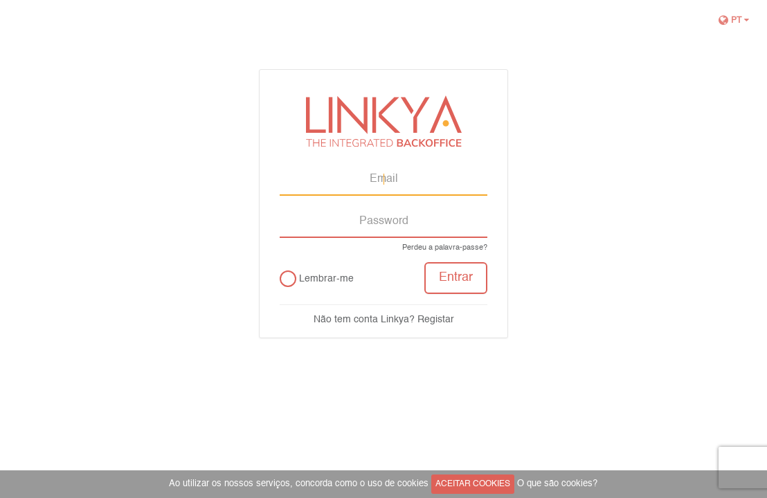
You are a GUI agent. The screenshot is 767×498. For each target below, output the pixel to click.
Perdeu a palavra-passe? (444, 248)
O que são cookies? (557, 483)
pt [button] (734, 20)
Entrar (456, 278)
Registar (435, 319)
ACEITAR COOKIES (472, 484)
